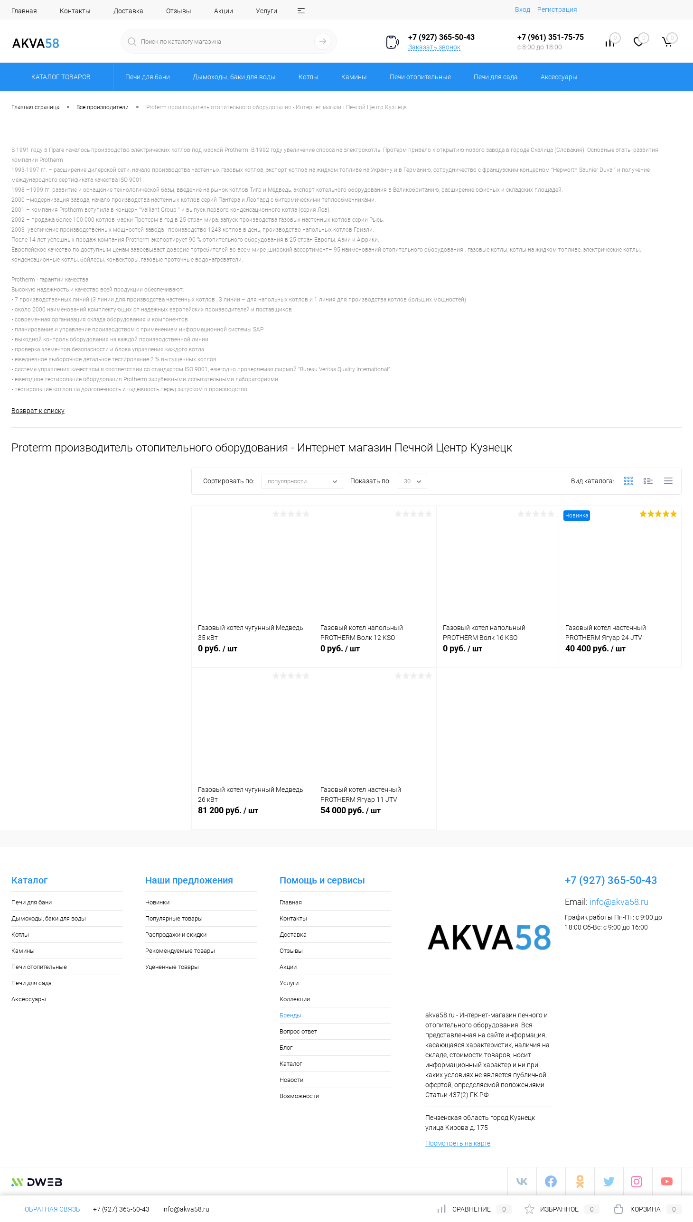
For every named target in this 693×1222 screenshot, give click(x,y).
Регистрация (557, 9)
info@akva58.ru (619, 902)
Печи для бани (31, 902)
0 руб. (253, 653)
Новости (291, 1079)
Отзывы (178, 11)
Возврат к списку (38, 410)
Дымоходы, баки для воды (48, 918)
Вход (522, 9)
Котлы (20, 934)
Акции (223, 11)
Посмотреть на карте (457, 1143)
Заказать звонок (434, 47)
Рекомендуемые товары (180, 950)
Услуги (266, 11)
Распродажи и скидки (175, 934)
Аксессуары (28, 999)
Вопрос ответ (298, 1031)
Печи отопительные (39, 966)
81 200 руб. (253, 815)
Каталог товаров (59, 77)
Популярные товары (174, 918)
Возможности (299, 1096)
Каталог (291, 1063)
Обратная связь (45, 1209)
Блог (286, 1047)
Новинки (157, 902)
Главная (24, 11)
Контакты (75, 11)
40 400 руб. (620, 653)
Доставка (128, 11)
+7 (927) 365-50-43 (121, 1209)
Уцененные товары (172, 966)
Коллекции (295, 999)
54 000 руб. (375, 815)
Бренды (290, 1015)
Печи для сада (31, 983)
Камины (23, 950)
